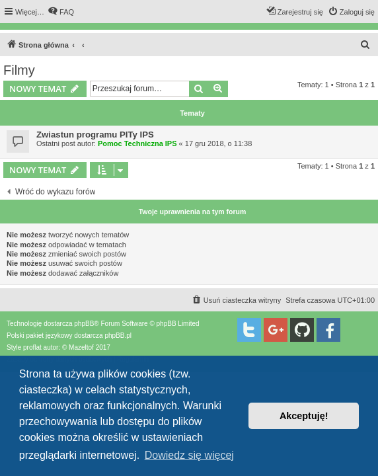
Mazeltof (81, 347)
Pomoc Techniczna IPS (137, 143)
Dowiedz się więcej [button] (189, 455)
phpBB (84, 323)
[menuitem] (61, 12)
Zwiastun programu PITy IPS (95, 134)
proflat (32, 347)
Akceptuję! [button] (304, 416)
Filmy (19, 70)
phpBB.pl (118, 335)
